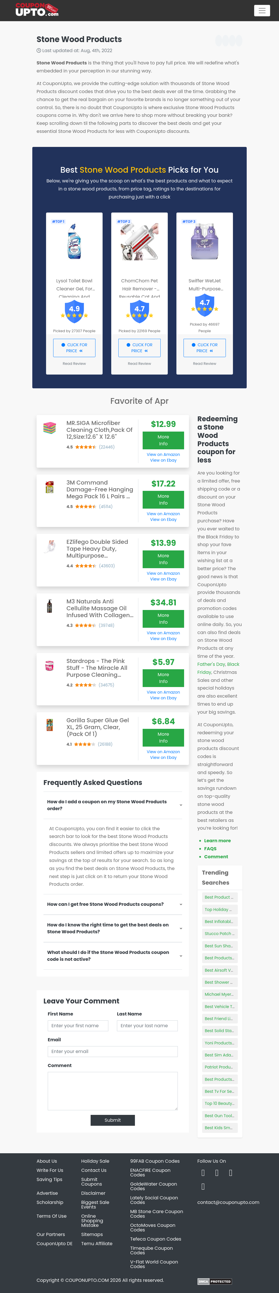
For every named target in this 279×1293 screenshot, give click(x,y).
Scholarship (50, 1202)
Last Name (129, 1014)
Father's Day (211, 664)
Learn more (217, 840)
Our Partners (51, 1234)
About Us (47, 1161)
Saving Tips (49, 1179)
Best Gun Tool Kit (221, 1116)
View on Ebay (163, 460)
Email (54, 1039)
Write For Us (50, 1170)
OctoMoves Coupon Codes (153, 1227)
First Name (60, 1014)
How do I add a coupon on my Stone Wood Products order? (107, 805)
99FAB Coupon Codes (155, 1161)
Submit (113, 1120)
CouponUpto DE (55, 1243)
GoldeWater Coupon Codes (153, 1186)
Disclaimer (93, 1193)
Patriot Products (221, 1067)
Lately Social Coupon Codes (154, 1200)
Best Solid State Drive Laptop (233, 1031)
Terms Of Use (52, 1216)
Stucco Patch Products (227, 933)
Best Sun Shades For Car (229, 946)
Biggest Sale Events (95, 1204)
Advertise (47, 1193)
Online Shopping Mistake (92, 1221)
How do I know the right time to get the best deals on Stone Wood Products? (108, 928)
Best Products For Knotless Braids (237, 958)
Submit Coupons (91, 1181)
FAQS (210, 848)
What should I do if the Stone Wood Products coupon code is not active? (108, 956)
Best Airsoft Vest (221, 970)
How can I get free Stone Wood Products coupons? (105, 904)
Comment (59, 1065)
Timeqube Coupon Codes (151, 1250)
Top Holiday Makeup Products (234, 909)
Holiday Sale (95, 1161)
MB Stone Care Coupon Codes (156, 1213)
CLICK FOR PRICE (74, 348)
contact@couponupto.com (229, 1202)
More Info (163, 440)
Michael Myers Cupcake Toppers (237, 994)
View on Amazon (163, 454)
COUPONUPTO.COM (87, 1280)
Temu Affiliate (96, 1243)
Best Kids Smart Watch (227, 1128)
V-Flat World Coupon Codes (154, 1264)
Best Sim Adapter (222, 1055)
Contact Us (93, 1170)
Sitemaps (92, 1234)
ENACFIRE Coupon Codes (150, 1172)
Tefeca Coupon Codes (156, 1239)
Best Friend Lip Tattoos (227, 1019)
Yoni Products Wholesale (229, 1043)
